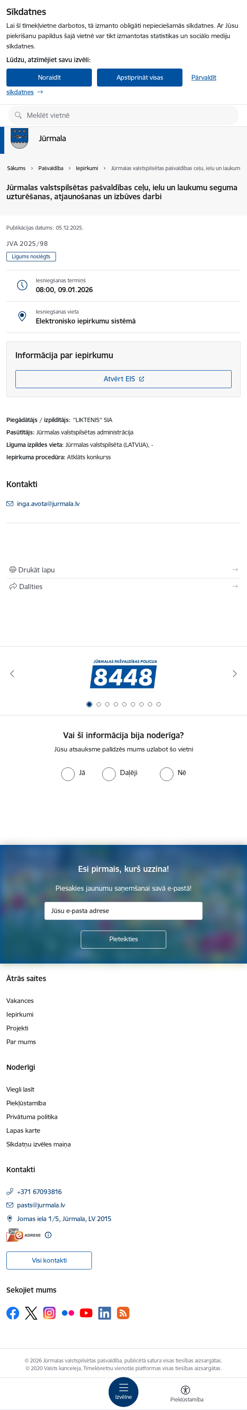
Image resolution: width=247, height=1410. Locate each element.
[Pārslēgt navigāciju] (123, 1392)
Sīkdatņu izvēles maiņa (38, 1144)
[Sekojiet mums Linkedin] (104, 1313)
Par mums (21, 1042)
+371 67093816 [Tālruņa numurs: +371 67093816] (39, 1192)
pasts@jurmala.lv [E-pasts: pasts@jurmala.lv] (41, 1205)
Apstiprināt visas (140, 77)
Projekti (17, 1028)
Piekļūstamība (26, 1103)
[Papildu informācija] (48, 1235)
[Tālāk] (234, 673)
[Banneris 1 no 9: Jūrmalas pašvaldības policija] (123, 674)
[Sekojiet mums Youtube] (86, 1313)
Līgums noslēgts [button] (31, 256)
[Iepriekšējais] (12, 673)
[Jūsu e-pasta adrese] (123, 911)
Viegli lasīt (20, 1089)
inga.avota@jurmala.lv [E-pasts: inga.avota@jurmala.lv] (48, 504)
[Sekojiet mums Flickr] (68, 1313)
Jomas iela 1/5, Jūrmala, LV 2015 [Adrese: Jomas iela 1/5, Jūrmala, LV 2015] (64, 1219)
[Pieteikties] (123, 940)
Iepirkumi (19, 1014)
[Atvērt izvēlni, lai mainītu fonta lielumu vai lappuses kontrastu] (185, 1395)
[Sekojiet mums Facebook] (12, 1313)
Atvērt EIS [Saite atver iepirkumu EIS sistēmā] (119, 378)
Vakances (20, 1001)
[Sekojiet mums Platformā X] (31, 1313)
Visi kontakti (49, 1260)
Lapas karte (23, 1130)
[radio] (73, 772)
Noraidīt (49, 77)
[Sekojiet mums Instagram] (49, 1313)
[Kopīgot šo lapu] (123, 586)
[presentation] (71, 813)
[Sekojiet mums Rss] (123, 1313)
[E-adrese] (23, 1235)
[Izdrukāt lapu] (123, 570)
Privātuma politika (32, 1117)
